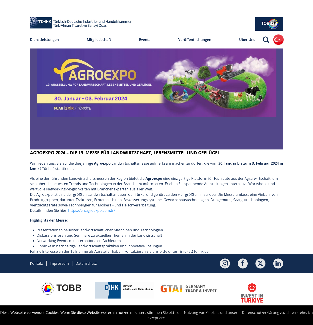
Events (144, 39)
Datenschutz (86, 263)
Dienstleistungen (44, 39)
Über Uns (247, 39)
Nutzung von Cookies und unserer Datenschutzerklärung (231, 312)
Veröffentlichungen (194, 39)
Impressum (59, 263)
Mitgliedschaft (99, 39)
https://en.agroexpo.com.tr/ (91, 210)
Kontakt (36, 263)
